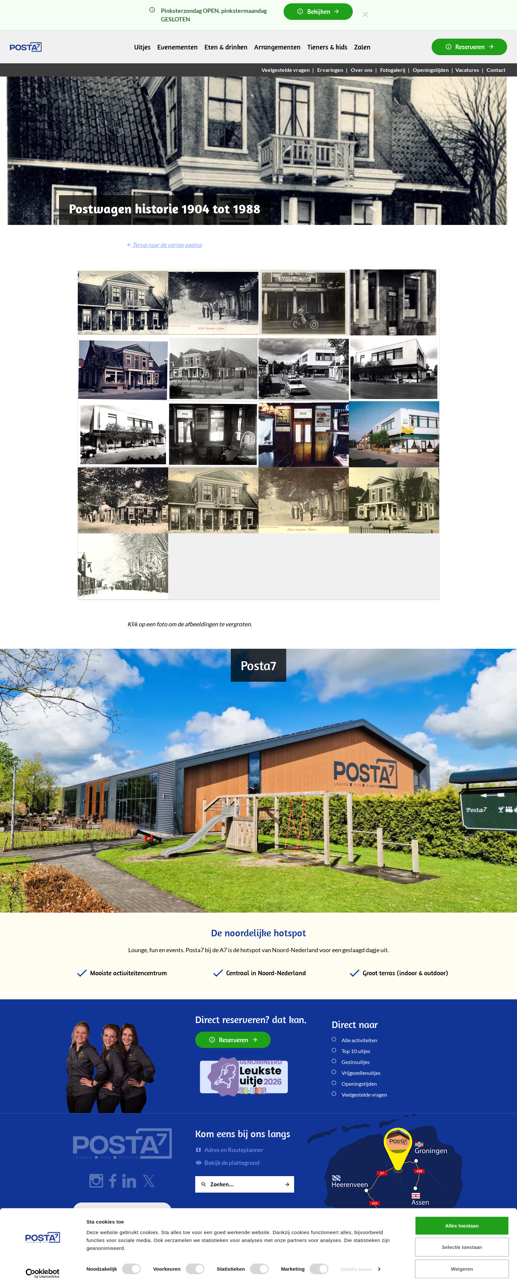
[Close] (365, 14)
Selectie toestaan (462, 1241)
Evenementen (177, 47)
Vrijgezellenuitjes (361, 1073)
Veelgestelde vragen (364, 1094)
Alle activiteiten (359, 1040)
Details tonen (356, 1263)
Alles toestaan (462, 1219)
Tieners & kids (327, 47)
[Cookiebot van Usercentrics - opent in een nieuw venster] (43, 1267)
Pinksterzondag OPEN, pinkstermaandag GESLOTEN (251, 13)
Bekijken (318, 11)
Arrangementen (277, 47)
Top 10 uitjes (356, 1051)
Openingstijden (359, 1083)
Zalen (362, 47)
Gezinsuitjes (356, 1062)
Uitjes (142, 47)
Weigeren (462, 1262)
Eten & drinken (226, 47)
